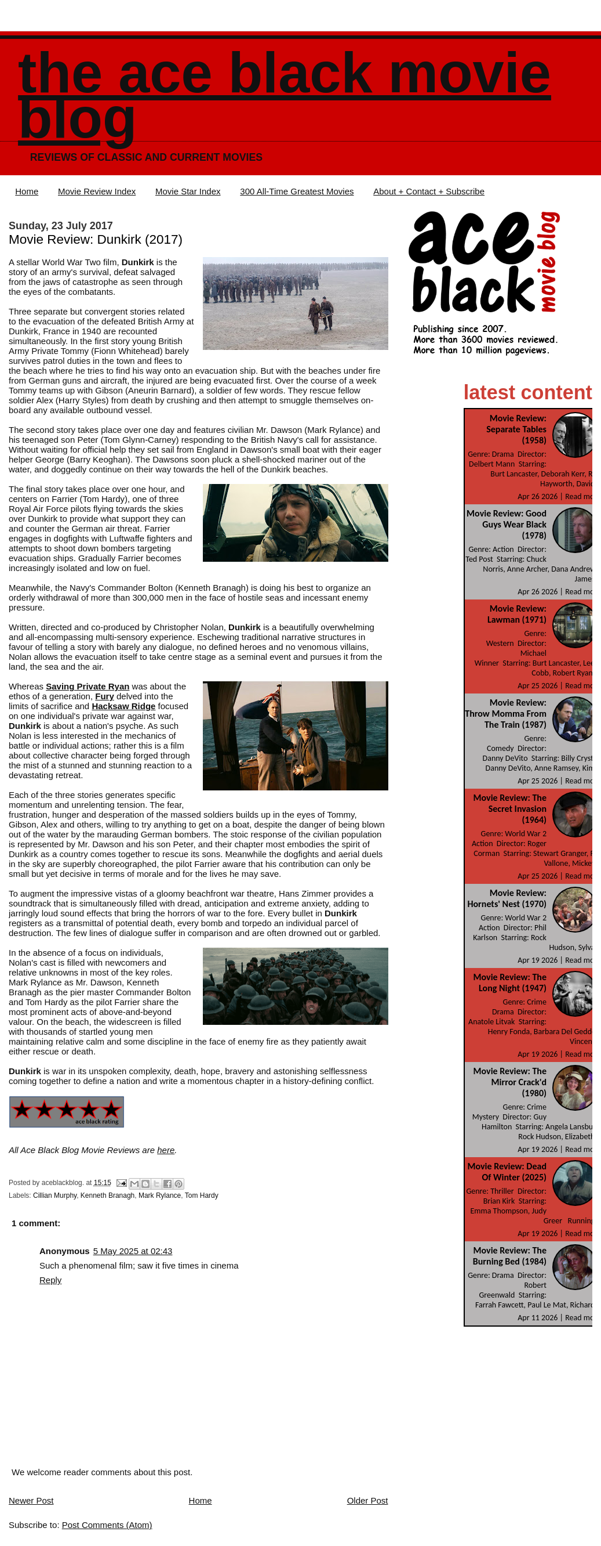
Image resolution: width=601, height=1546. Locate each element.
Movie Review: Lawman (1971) (517, 614)
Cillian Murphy (55, 1195)
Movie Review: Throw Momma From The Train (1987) (506, 713)
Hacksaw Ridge (123, 706)
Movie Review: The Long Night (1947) (510, 982)
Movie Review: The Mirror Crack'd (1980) (510, 1082)
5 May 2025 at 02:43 (133, 1251)
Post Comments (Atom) (107, 1525)
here (165, 1150)
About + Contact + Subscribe (429, 191)
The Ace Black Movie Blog (284, 95)
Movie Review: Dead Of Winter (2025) (507, 1172)
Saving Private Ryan (87, 686)
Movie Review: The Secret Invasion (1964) (510, 808)
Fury (104, 696)
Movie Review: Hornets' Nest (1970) (507, 898)
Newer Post (31, 1500)
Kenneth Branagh (107, 1195)
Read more (583, 496)
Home (26, 191)
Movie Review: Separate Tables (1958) (516, 429)
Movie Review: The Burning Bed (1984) (510, 1256)
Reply (50, 1280)
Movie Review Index (97, 191)
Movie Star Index (188, 191)
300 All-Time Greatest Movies (297, 191)
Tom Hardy (201, 1195)
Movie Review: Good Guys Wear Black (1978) (507, 524)
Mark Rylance (160, 1195)
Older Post (367, 1500)
